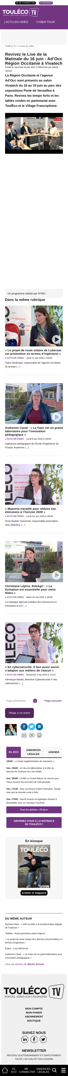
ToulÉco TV (10, 46)
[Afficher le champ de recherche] (54, 1070)
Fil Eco (14, 1070)
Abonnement (34, 1016)
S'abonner (46, 3)
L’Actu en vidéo (16, 22)
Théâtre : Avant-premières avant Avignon (25, 933)
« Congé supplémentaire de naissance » (30, 761)
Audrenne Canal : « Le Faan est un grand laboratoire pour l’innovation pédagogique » (34, 431)
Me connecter (27, 1070)
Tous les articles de (24, 964)
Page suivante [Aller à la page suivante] (53, 700)
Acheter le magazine (34, 892)
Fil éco (13, 752)
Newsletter (34, 1051)
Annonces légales (43, 1070)
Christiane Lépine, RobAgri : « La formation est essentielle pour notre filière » (30, 590)
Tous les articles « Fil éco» (34, 809)
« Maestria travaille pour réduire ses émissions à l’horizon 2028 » (30, 510)
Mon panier (34, 1012)
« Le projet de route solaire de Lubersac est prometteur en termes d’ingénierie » (33, 352)
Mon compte (34, 1008)
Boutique (34, 1020)
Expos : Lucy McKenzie (16, 948)
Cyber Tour (45, 22)
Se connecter (27, 3)
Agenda (53, 752)
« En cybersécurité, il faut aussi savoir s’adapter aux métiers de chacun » (32, 669)
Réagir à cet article (19, 712)
